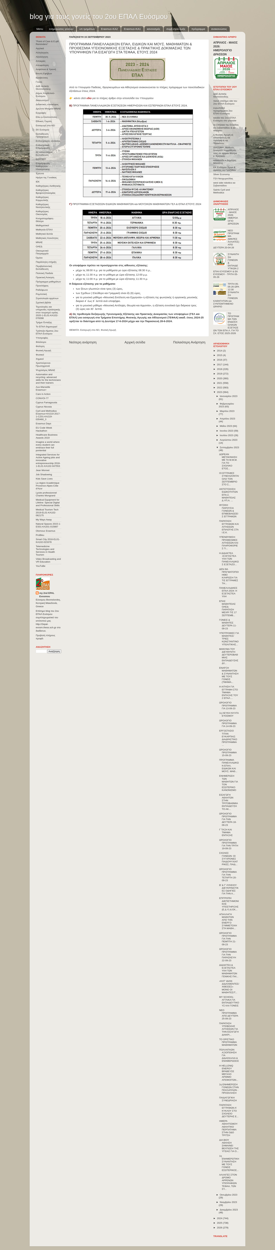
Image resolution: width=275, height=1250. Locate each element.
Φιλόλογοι (41, 342)
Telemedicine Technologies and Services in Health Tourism (45, 550)
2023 (220, 392)
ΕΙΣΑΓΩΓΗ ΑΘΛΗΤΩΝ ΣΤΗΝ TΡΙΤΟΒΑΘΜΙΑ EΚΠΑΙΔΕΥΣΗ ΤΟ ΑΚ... (228, 802)
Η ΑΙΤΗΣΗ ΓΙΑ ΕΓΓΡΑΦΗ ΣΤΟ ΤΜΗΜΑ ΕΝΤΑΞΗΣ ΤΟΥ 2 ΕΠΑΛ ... (228, 692)
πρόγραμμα (198, 28)
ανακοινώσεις (219, 28)
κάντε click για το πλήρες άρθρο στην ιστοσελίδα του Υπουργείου (113, 98)
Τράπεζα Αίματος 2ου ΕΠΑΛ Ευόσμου (47, 332)
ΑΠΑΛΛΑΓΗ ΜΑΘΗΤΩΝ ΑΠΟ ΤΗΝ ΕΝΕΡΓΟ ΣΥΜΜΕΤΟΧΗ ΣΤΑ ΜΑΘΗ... (228, 921)
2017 (220, 364)
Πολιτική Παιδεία (44, 273)
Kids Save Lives (44, 478)
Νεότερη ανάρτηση (83, 342)
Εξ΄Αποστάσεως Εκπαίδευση (44, 153)
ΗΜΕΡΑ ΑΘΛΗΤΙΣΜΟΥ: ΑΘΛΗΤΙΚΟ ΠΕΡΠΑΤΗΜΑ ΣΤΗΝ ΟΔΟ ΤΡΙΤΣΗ (228, 1128)
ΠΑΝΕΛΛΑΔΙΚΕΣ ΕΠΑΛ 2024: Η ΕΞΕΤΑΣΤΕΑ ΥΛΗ (228, 592)
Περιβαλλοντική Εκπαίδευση (44, 267)
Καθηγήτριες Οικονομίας (42, 213)
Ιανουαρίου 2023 (228, 396)
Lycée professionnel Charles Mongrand (46, 494)
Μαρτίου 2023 (227, 411)
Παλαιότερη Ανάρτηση (189, 342)
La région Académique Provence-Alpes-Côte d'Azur (47, 486)
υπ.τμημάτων (87, 28)
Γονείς (39, 82)
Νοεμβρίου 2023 (228, 1202)
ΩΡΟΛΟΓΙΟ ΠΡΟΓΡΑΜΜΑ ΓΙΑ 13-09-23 (228, 705)
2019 (220, 373)
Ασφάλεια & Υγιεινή (46, 69)
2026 (220, 1227)
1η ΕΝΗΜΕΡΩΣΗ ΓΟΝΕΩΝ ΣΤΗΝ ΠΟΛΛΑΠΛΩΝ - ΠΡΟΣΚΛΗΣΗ (229, 1088)
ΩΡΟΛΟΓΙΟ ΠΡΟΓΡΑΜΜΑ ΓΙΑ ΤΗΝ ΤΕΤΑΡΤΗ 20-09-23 (228, 875)
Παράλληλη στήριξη (46, 262)
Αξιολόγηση (42, 57)
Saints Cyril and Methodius (221, 191)
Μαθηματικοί (42, 225)
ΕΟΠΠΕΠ (41, 159)
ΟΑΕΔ (39, 246)
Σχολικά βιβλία (43, 302)
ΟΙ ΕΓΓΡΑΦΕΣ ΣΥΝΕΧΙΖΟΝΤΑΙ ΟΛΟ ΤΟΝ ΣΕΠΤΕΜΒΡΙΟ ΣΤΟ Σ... (229, 479)
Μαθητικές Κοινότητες (47, 238)
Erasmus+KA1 (132, 28)
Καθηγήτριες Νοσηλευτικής (43, 205)
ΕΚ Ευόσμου (42, 129)
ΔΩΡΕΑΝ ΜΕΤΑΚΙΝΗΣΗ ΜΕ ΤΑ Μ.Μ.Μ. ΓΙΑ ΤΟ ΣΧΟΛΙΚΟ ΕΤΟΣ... (228, 461)
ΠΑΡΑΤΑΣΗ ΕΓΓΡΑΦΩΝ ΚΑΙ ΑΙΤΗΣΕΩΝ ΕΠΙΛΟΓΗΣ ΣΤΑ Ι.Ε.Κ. (229, 527)
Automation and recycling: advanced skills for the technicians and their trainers (48, 378)
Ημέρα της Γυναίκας (46, 177)
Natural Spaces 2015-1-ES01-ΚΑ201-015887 (48, 525)
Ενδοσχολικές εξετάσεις (48, 141)
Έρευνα (40, 173)
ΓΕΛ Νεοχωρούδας (223, 178)
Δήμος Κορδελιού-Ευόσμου (45, 94)
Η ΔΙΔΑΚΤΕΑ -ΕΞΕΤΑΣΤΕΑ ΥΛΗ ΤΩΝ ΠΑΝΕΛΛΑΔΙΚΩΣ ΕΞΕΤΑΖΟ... (229, 559)
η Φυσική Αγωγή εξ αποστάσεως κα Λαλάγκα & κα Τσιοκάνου (223, 139)
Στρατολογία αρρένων (47, 298)
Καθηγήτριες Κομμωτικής (42, 198)
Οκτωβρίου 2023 (228, 1194)
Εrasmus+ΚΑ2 (109, 28)
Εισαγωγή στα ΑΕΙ (89, 330)
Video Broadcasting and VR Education (48, 560)
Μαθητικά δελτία (44, 234)
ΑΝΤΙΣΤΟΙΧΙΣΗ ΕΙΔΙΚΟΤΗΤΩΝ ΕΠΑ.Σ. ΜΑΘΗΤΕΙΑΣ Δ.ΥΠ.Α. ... (228, 495)
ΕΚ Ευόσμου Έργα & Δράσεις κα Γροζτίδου (224, 168)
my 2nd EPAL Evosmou (46, 595)
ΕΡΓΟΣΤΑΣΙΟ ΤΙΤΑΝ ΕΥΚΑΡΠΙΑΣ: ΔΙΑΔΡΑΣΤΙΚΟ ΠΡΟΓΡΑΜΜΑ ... (228, 737)
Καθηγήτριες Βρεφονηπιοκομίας (45, 191)
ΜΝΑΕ (39, 242)
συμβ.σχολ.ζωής (175, 28)
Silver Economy (221, 174)
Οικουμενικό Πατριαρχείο (42, 252)
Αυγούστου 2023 (228, 440)
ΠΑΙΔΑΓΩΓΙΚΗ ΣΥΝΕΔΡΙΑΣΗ (228, 1099)
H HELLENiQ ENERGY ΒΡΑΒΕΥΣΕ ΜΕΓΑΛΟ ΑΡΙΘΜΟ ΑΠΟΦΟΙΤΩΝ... (228, 1072)
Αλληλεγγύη (42, 52)
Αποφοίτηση (42, 65)
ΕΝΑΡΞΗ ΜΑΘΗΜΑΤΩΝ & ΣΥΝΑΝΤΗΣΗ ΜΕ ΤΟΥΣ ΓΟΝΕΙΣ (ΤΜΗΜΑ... (229, 675)
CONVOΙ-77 (42, 398)
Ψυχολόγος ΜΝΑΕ (45, 370)
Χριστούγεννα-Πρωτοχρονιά (43, 364)
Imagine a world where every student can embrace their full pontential (48, 446)
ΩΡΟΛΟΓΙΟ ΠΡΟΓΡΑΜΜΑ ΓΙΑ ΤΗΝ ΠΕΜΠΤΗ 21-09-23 (228, 939)
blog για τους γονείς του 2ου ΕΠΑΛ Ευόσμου (99, 16)
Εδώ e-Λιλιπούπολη (46, 117)
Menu (39, 28)
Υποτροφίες (42, 338)
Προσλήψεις (42, 285)
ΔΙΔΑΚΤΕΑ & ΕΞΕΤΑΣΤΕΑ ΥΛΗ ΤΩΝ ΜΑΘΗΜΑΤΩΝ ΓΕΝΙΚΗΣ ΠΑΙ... (229, 971)
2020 (220, 378)
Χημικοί (39, 359)
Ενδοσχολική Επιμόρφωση (43, 146)
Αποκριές (41, 61)
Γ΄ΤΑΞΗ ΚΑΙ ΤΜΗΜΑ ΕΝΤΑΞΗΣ (226, 832)
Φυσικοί (40, 354)
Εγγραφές (41, 113)
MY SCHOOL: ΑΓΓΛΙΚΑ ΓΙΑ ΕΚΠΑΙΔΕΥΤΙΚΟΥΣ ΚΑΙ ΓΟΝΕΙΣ (229, 1001)
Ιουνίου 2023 (227, 430)
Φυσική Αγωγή (108, 330)
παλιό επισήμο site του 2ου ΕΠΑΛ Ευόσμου (225, 102)
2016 (220, 359)
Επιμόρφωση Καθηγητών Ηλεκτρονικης (43, 166)
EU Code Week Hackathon (44, 429)
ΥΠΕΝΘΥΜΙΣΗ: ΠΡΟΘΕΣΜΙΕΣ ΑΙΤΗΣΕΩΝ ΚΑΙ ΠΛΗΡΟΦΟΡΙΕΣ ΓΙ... (228, 543)
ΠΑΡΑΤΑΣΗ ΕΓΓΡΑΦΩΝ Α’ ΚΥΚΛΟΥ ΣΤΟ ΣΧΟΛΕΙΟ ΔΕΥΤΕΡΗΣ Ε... (229, 1111)
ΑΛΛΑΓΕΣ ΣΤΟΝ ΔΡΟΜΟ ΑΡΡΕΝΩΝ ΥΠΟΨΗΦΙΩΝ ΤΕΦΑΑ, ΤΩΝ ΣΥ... (228, 1181)
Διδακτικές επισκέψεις (47, 104)
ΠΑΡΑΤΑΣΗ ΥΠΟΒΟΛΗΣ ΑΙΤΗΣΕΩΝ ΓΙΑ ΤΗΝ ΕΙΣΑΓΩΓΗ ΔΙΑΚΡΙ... (229, 1029)
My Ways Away (44, 519)
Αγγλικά (40, 48)
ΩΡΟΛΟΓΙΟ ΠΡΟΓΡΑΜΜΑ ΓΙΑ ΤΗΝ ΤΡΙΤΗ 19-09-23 (228, 844)
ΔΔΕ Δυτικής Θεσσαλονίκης (43, 87)
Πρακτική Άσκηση (45, 277)
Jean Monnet (42, 470)
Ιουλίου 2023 (227, 435)
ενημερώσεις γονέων (61, 28)
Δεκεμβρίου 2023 (229, 1209)
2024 (220, 1218)
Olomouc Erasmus (45, 531)
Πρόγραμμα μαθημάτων (48, 281)
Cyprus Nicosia (44, 406)
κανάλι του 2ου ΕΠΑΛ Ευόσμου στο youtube (224, 119)
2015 (220, 355)
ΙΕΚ (38, 181)
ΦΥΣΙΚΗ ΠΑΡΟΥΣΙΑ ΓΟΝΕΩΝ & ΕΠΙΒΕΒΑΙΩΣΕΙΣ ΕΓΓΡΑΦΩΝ (228, 511)
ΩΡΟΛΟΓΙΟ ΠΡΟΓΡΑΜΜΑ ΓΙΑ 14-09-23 (228, 723)
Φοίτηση (40, 346)
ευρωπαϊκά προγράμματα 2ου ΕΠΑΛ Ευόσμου (222, 111)
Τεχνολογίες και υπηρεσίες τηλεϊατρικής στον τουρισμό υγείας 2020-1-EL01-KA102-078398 (48, 312)
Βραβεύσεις (42, 77)
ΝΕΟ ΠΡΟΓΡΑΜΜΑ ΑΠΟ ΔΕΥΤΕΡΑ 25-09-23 (228, 1014)
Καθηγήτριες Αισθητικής (48, 186)
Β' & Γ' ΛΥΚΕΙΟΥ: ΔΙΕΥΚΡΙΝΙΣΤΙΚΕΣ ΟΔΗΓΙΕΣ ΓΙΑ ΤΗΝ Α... (229, 889)
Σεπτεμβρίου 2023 (229, 447)
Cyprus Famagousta (46, 402)
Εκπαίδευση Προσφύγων (42, 135)
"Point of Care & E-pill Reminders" (47, 42)
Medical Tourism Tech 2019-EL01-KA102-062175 (47, 512)
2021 (220, 383)
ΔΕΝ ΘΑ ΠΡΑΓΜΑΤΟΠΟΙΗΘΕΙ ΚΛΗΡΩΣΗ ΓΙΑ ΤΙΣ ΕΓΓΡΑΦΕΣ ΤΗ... (229, 576)
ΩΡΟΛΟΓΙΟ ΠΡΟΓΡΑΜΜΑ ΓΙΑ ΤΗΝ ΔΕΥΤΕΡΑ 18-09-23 (228, 819)
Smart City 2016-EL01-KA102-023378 (48, 540)
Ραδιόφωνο (42, 290)
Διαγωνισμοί (42, 100)
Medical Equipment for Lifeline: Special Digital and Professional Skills (48, 502)
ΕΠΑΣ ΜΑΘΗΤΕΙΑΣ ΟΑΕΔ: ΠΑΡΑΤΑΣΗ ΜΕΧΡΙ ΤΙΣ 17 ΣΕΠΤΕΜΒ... (228, 608)
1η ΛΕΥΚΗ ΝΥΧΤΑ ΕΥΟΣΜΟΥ (229, 714)
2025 (220, 1223)
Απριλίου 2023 (227, 418)
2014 (220, 350)
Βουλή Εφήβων (44, 73)
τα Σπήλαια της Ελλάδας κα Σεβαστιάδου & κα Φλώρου (226, 127)
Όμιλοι (39, 257)
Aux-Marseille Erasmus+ (43, 388)
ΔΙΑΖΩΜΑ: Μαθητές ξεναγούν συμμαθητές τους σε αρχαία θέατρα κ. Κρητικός (225, 151)
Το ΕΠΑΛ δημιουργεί (46, 326)
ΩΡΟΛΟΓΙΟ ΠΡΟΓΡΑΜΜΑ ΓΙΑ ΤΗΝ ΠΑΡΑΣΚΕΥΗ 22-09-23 (228, 955)
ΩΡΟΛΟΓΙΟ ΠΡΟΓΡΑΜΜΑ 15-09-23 (228, 752)
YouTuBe (40, 566)
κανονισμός (153, 28)
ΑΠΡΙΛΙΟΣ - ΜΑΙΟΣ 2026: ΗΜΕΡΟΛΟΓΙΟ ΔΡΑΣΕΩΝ (233, 216)
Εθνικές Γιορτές (44, 121)
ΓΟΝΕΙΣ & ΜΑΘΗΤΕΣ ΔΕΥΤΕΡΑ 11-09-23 (228, 624)
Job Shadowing (44, 474)
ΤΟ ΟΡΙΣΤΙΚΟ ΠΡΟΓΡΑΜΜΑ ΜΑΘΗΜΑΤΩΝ (228, 1042)
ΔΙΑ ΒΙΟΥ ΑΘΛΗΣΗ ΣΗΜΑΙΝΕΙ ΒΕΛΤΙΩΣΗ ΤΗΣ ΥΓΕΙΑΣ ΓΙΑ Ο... (229, 1146)
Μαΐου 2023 (226, 426)
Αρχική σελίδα (135, 342)
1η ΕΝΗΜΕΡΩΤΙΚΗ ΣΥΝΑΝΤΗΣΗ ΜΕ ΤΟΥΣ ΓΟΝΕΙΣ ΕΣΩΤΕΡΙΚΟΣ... (229, 1163)
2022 (220, 387)
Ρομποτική (41, 294)
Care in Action (43, 394)
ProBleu (40, 535)
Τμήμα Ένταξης (44, 322)
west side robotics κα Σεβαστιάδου (224, 184)
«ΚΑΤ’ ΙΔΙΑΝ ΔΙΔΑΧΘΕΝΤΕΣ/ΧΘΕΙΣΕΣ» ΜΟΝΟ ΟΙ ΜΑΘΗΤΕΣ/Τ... (229, 987)
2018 (220, 369)
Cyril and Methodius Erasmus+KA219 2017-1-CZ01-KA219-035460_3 (48, 415)
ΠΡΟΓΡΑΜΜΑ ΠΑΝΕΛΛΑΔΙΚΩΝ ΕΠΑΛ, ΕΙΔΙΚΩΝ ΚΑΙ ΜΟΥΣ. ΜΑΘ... (229, 766)
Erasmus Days (43, 423)
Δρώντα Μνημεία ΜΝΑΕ (48, 108)
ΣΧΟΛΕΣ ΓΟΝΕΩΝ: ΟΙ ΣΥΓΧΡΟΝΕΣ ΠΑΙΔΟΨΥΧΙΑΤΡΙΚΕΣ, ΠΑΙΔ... (228, 859)
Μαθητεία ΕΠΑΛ (44, 229)
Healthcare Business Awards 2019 (47, 436)
